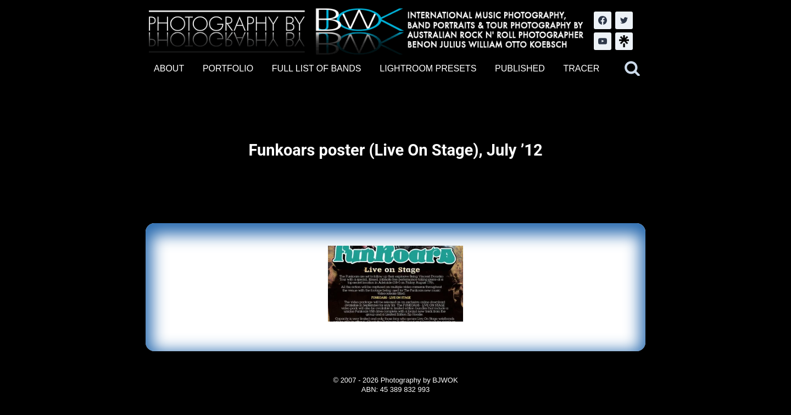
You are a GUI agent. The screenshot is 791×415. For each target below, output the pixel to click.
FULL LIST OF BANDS (316, 68)
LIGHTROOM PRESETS (428, 68)
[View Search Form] (632, 69)
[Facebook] (602, 20)
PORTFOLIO (228, 68)
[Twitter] (624, 20)
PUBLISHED (520, 68)
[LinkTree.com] (624, 41)
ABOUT (169, 68)
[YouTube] (602, 41)
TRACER (581, 68)
